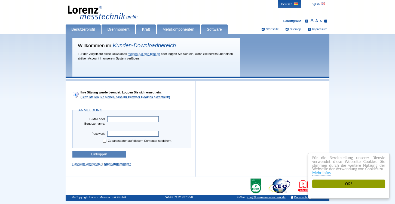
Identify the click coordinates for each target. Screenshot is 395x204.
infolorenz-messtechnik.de (266, 197)
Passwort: (98, 133)
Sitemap (295, 29)
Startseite (272, 29)
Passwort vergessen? (87, 163)
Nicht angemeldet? (117, 163)
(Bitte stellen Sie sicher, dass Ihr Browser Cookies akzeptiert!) (125, 97)
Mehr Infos (321, 172)
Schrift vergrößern (306, 21)
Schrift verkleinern (325, 21)
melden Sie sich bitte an (144, 53)
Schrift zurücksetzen (316, 21)
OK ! (349, 183)
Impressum (319, 29)
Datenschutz (302, 197)
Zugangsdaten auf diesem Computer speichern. (137, 141)
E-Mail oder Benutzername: (94, 121)
